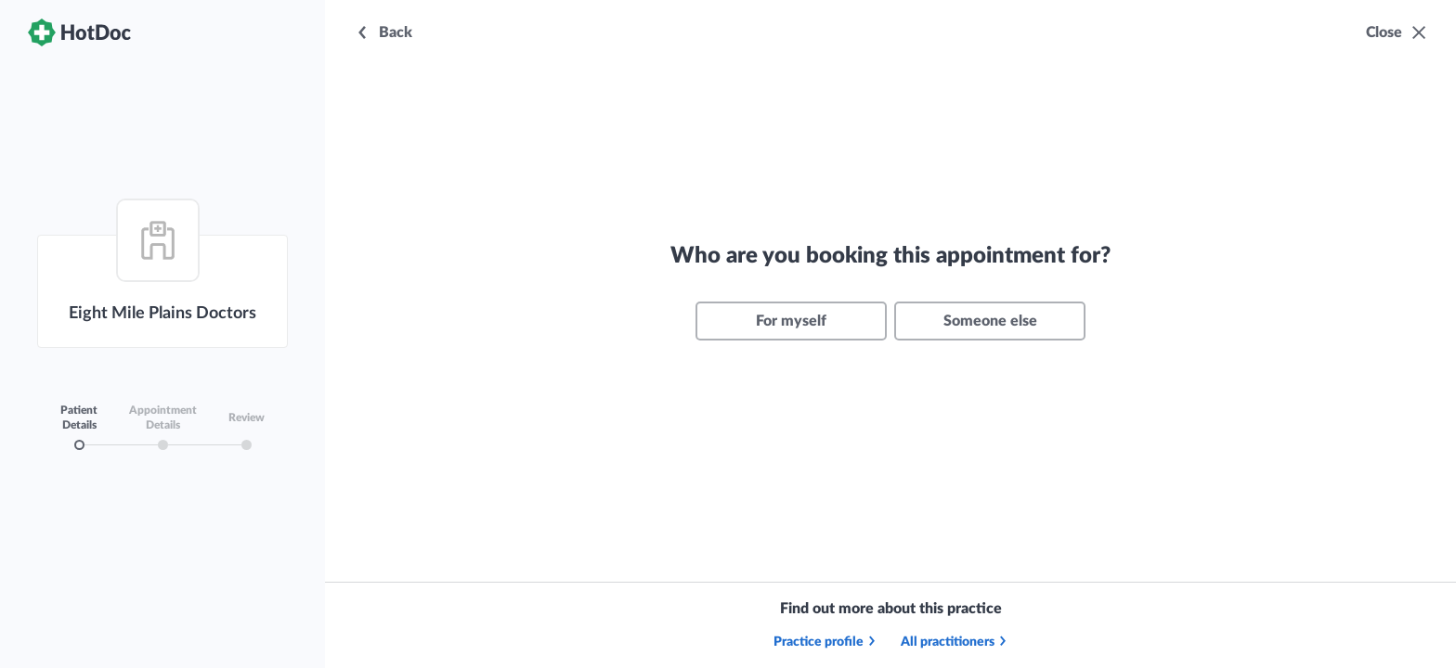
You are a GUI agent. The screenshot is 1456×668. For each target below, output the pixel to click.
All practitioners (954, 642)
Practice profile (826, 642)
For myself (791, 321)
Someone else (990, 321)
